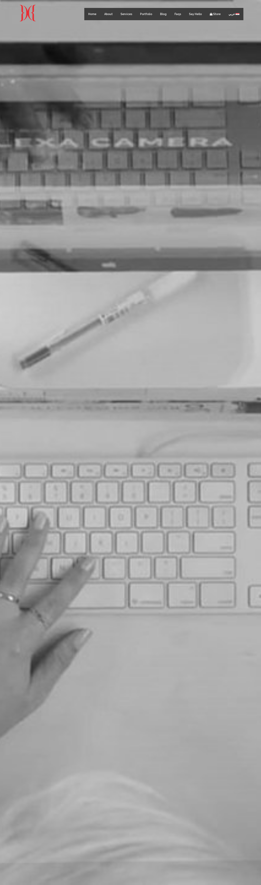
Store (215, 14)
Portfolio (146, 14)
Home (92, 14)
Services (126, 14)
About (108, 14)
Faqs (178, 14)
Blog (163, 14)
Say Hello (195, 14)
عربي (234, 14)
